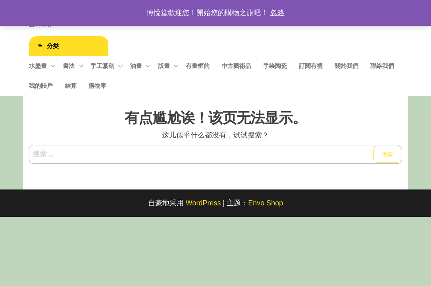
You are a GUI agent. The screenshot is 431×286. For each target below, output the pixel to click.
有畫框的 (198, 65)
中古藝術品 (236, 65)
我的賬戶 (41, 85)
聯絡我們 (382, 65)
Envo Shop (265, 203)
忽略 (277, 13)
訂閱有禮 (311, 65)
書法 (69, 65)
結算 (71, 85)
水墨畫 (38, 65)
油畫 (136, 65)
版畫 (164, 65)
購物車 (97, 85)
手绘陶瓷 (275, 65)
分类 (53, 46)
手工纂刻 (102, 65)
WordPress (203, 203)
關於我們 (346, 65)
